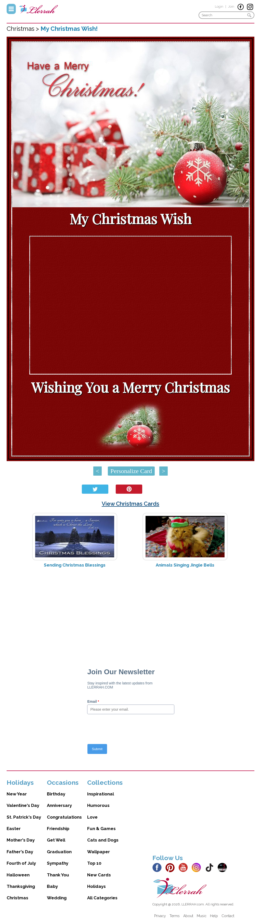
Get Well (56, 840)
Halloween (18, 874)
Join (231, 6)
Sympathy (57, 863)
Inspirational (100, 793)
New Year (17, 793)
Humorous (98, 805)
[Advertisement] (131, 612)
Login (219, 6)
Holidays (96, 886)
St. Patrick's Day (24, 817)
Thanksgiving (21, 886)
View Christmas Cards (130, 503)
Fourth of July (21, 863)
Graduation (59, 851)
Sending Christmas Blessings (75, 565)
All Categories (102, 897)
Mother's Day (21, 840)
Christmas (17, 897)
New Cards (99, 874)
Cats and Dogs (103, 840)
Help (214, 916)
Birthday (56, 793)
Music (201, 916)
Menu (11, 9)
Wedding (57, 897)
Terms (174, 916)
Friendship (58, 828)
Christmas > (24, 28)
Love (92, 817)
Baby (52, 886)
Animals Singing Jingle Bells (185, 565)
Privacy (160, 916)
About (188, 916)
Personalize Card (131, 471)
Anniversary (59, 805)
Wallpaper (98, 851)
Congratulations (64, 817)
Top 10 (94, 863)
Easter (14, 828)
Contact (227, 916)
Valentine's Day (23, 805)
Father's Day (20, 851)
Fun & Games (101, 828)
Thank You (58, 874)
